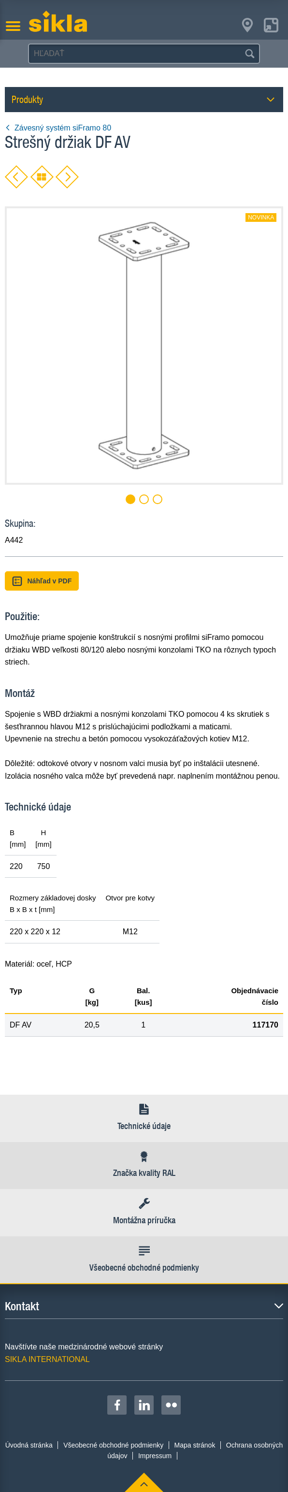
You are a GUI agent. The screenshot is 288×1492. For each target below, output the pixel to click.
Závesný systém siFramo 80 (58, 128)
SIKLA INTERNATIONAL (47, 1359)
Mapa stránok (195, 1445)
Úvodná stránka (29, 1445)
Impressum (155, 1456)
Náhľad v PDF (42, 581)
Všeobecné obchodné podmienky (113, 1445)
